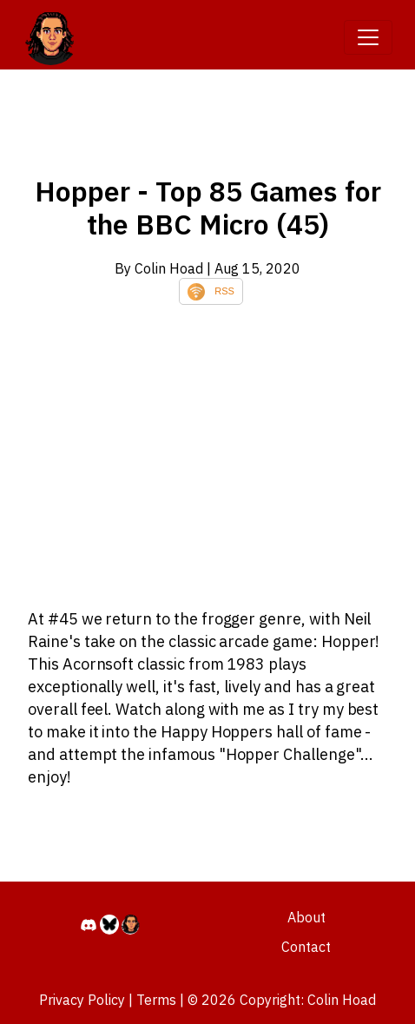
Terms (156, 999)
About (306, 917)
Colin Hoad (341, 999)
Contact (306, 946)
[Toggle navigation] (368, 37)
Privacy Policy (82, 999)
